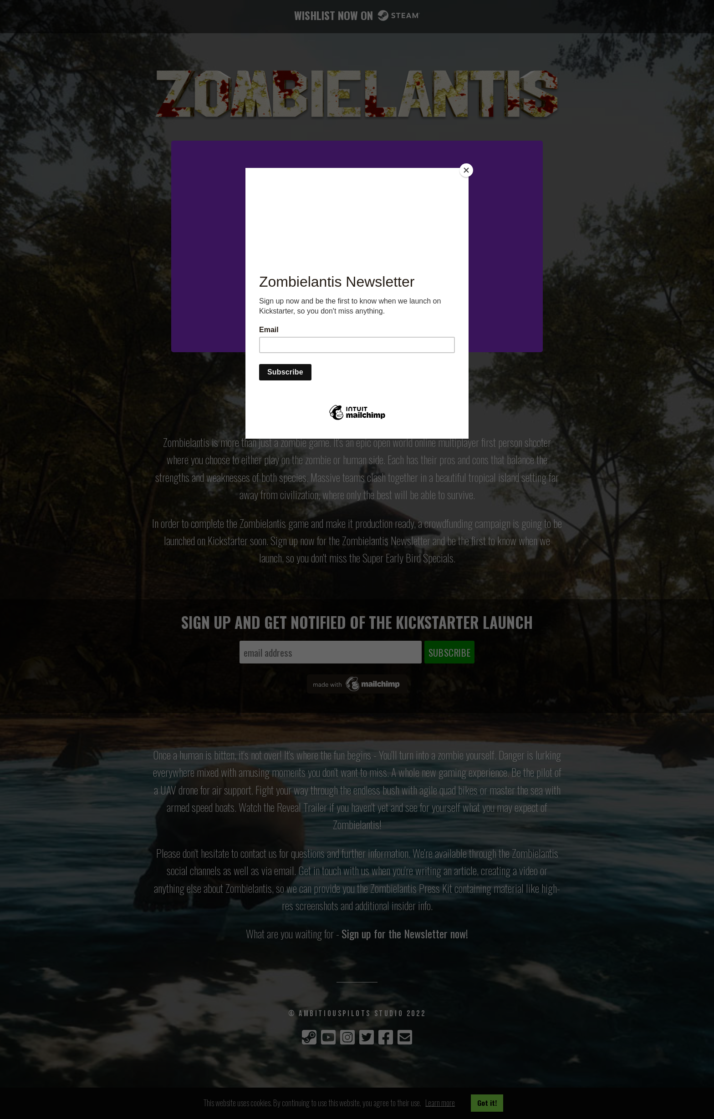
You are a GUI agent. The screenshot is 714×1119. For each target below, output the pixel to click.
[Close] (466, 170)
